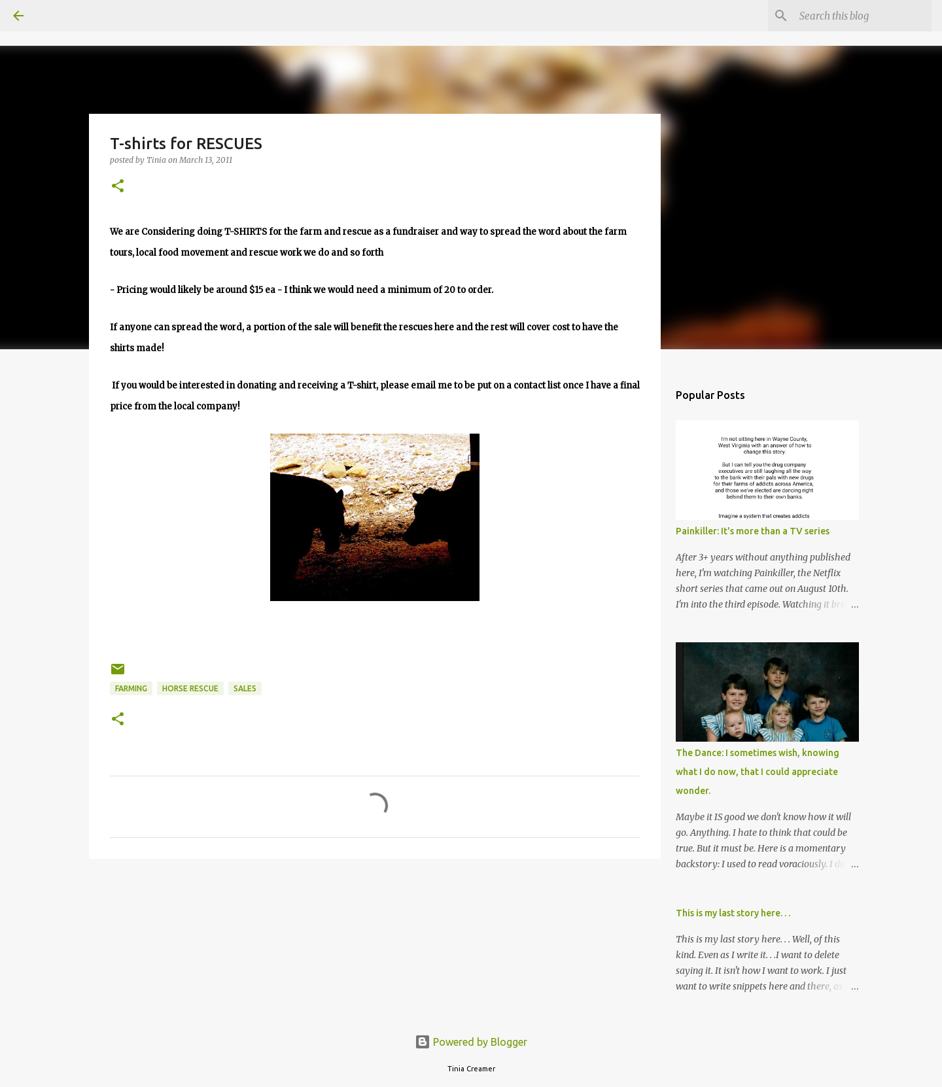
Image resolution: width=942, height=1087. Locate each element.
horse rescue (190, 688)
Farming (131, 688)
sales (245, 688)
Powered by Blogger (471, 1042)
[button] (118, 187)
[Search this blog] (863, 15)
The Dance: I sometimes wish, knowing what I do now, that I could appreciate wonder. (757, 772)
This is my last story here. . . (733, 913)
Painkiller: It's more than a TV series (752, 531)
